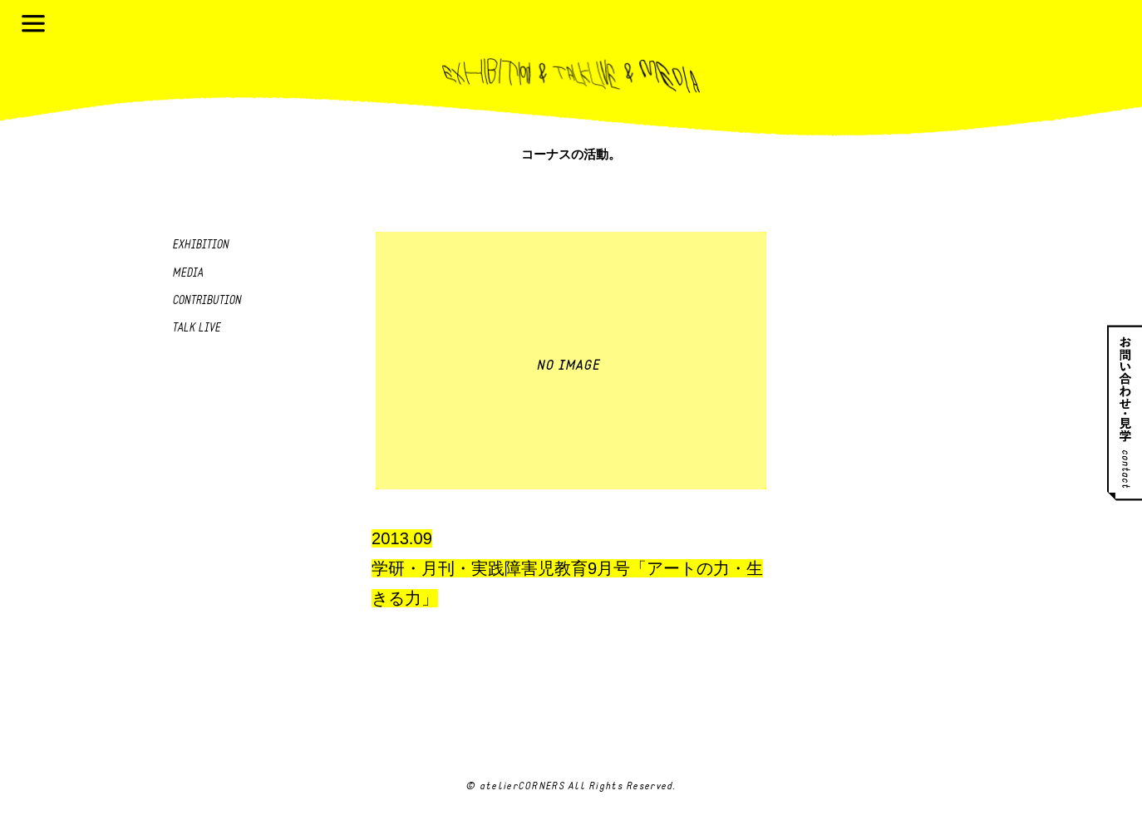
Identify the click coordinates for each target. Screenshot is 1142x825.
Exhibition (200, 245)
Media (187, 273)
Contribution (206, 301)
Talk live (196, 328)
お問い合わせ (1124, 412)
